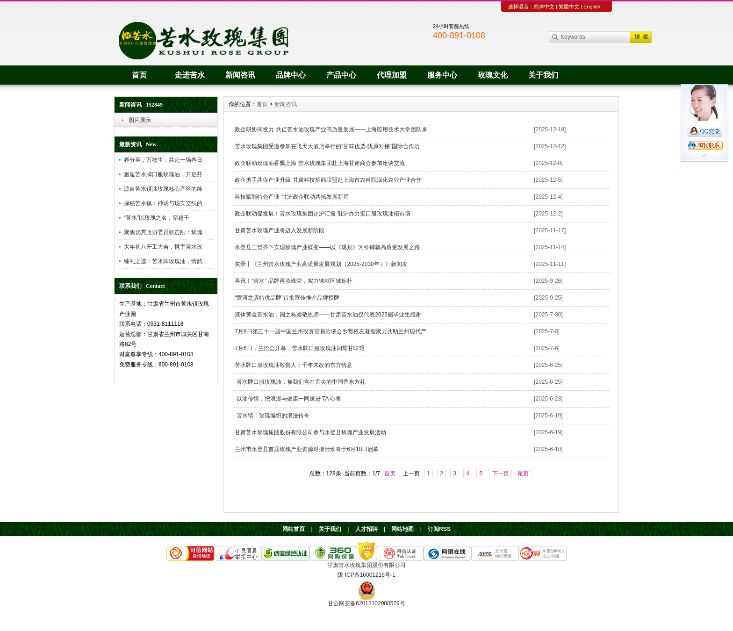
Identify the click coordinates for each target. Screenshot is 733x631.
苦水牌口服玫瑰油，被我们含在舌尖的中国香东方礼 (300, 382)
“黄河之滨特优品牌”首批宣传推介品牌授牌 (287, 297)
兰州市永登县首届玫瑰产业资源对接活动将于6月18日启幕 (307, 449)
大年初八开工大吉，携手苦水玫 (163, 247)
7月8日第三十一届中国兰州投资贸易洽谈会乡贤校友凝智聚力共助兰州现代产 (330, 331)
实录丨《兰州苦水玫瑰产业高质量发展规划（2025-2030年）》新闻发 (321, 264)
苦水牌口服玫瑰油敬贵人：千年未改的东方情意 (293, 365)
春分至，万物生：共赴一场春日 (163, 160)
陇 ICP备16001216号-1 (366, 575)
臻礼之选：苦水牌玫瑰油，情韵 (163, 261)
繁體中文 (569, 6)
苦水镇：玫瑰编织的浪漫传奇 (272, 415)
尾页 (523, 473)
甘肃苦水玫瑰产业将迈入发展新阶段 (279, 230)
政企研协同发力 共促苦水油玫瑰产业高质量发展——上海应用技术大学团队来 (331, 129)
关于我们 (543, 75)
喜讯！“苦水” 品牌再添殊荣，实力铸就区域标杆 (293, 281)
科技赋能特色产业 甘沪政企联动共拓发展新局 (291, 197)
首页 (139, 75)
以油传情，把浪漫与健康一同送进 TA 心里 (288, 398)
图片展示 (140, 120)
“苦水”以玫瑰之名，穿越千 (156, 218)
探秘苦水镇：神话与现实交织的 (163, 203)
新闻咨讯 (240, 75)
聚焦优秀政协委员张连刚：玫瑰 (163, 232)
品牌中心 (291, 75)
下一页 (500, 473)
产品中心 (341, 75)
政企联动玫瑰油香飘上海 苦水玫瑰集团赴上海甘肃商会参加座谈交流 (319, 163)
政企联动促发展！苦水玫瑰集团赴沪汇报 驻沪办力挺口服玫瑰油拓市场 (322, 213)
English (591, 6)
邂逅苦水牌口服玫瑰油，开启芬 (163, 174)
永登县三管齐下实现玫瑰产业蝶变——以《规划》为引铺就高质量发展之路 (327, 247)
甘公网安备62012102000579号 (366, 603)
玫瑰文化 (493, 75)
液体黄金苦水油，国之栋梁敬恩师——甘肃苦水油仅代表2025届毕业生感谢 (328, 314)
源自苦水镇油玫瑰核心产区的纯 (163, 189)
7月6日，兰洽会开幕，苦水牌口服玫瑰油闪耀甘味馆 (299, 348)
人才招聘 (366, 529)
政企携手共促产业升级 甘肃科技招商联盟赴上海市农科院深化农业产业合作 (328, 180)
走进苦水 (190, 75)
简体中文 (544, 6)
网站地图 (402, 529)
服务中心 (442, 75)
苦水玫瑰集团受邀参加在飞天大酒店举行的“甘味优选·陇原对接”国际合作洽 (327, 146)
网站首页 (293, 529)
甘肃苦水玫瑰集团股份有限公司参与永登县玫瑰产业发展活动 (310, 432)
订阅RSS (439, 529)
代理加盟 (392, 75)
